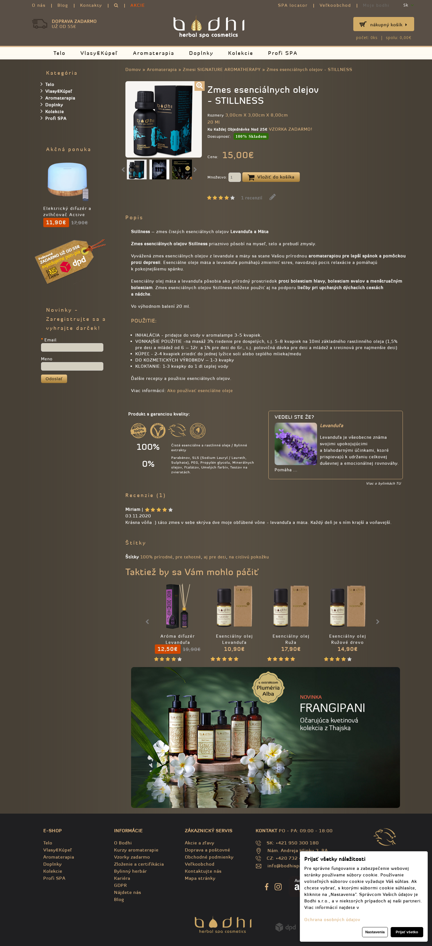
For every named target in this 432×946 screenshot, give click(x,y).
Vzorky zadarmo (132, 857)
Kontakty (91, 5)
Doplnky (201, 53)
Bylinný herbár (130, 871)
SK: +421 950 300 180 (293, 843)
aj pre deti (215, 557)
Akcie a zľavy (199, 843)
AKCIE (138, 5)
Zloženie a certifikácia (139, 864)
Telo (60, 53)
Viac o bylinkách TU (383, 483)
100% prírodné (156, 557)
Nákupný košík (388, 24)
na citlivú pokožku (249, 557)
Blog (62, 5)
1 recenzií (251, 198)
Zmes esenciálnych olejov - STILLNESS (309, 69)
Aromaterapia (153, 53)
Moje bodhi (376, 5)
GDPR (120, 885)
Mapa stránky (200, 878)
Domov (133, 69)
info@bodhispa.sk (288, 865)
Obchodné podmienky (209, 857)
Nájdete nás (127, 892)
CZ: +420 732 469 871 (292, 858)
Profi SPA (283, 53)
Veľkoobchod (335, 5)
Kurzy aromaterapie (136, 850)
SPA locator (293, 5)
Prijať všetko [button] (407, 932)
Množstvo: (224, 177)
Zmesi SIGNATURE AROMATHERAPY (222, 69)
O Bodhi (123, 843)
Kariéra (122, 878)
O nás (39, 5)
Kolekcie (240, 53)
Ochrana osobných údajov (332, 919)
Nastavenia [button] (375, 932)
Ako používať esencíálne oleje (200, 390)
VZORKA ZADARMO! (290, 129)
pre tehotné (188, 557)
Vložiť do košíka (271, 177)
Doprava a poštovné (207, 850)
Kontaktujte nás (203, 871)
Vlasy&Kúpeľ (99, 53)
